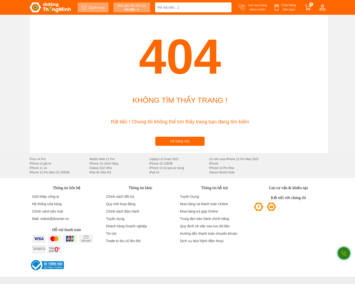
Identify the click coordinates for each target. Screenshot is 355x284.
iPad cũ (154, 172)
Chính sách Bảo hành (122, 211)
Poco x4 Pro (38, 159)
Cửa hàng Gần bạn (289, 7)
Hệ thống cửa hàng (47, 204)
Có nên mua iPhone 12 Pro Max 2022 (234, 159)
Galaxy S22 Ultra (100, 168)
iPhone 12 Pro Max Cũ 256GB (49, 172)
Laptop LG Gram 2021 (164, 159)
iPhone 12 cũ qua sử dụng (166, 168)
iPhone (213, 163)
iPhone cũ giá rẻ (40, 163)
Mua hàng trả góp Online (199, 211)
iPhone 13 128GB (161, 163)
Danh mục (93, 7)
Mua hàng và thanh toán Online (204, 204)
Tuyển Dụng (189, 197)
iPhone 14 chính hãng (103, 163)
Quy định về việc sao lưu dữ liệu (205, 226)
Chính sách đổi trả (120, 197)
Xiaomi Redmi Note (221, 172)
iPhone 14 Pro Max (221, 168)
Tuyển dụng (115, 219)
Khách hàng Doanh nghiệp (126, 226)
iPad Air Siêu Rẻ (100, 172)
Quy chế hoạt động (120, 204)
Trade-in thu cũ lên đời (123, 241)
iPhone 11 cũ (38, 168)
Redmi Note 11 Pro (102, 159)
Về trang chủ (180, 141)
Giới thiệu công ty (45, 197)
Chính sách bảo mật (47, 211)
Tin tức (111, 233)
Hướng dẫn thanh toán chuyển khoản (208, 233)
